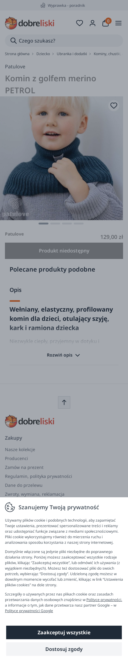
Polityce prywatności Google (29, 610)
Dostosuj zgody (64, 649)
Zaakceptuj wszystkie (64, 632)
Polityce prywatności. (104, 599)
